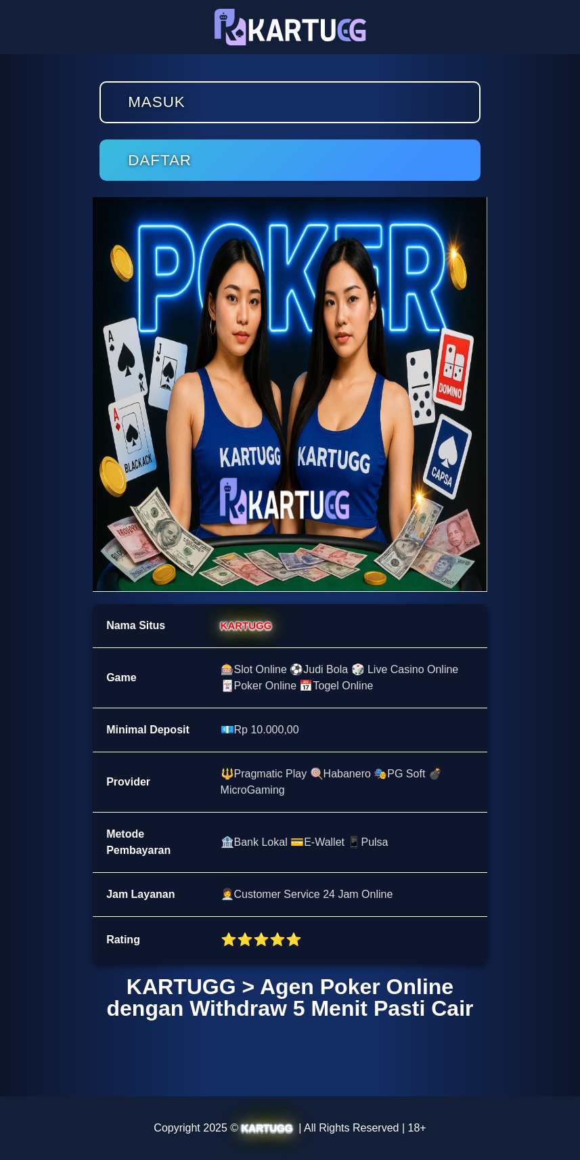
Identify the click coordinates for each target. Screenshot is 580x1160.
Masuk (156, 101)
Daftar (160, 160)
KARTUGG (246, 625)
